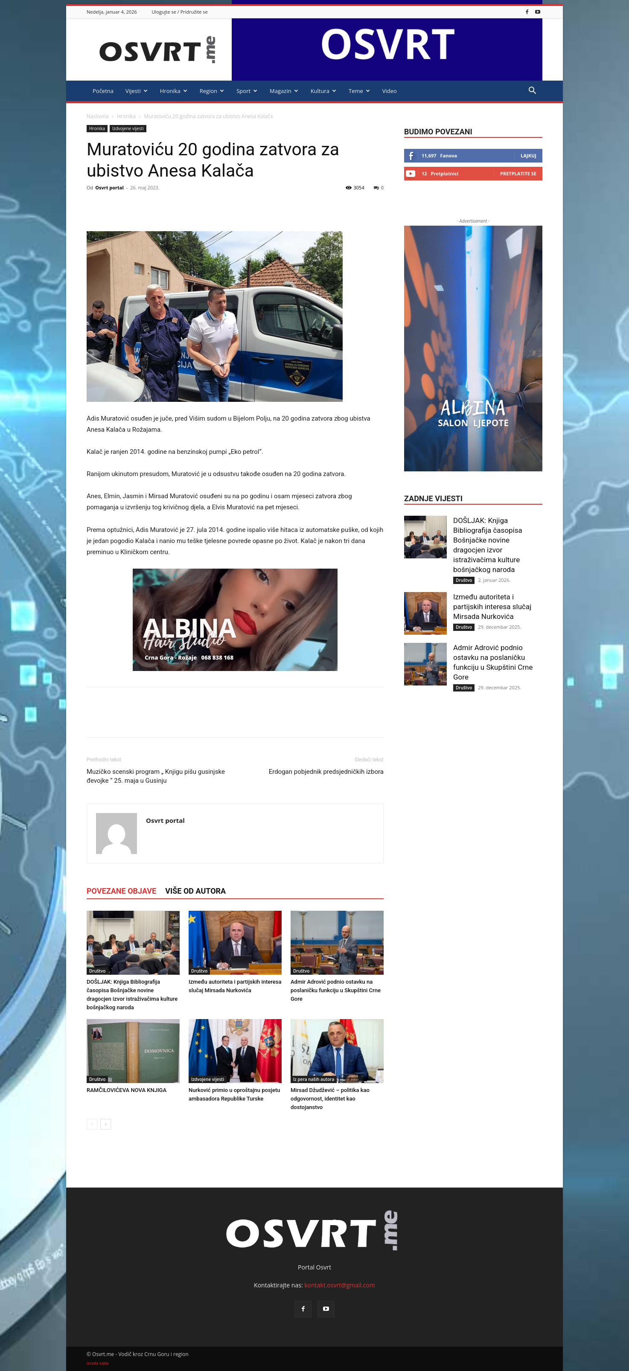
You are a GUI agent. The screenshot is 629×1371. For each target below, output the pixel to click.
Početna (103, 91)
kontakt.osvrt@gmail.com (339, 1285)
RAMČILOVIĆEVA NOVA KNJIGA (126, 1090)
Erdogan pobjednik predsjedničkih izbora (326, 772)
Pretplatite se (518, 173)
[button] (532, 91)
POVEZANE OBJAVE (121, 890)
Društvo (97, 971)
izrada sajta (97, 1363)
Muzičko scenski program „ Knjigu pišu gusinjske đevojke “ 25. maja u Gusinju (156, 776)
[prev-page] (92, 1124)
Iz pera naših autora (313, 1079)
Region (212, 91)
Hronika (173, 91)
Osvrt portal (109, 187)
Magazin (284, 91)
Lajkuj (528, 155)
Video (389, 91)
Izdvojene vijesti (128, 128)
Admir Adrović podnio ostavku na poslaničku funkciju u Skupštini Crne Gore (336, 990)
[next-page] (105, 1124)
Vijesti (136, 91)
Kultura (323, 91)
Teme (359, 91)
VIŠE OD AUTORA (195, 890)
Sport (246, 91)
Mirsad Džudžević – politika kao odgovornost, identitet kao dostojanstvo (330, 1098)
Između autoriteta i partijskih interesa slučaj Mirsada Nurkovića (492, 607)
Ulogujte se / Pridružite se (180, 12)
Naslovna (98, 116)
